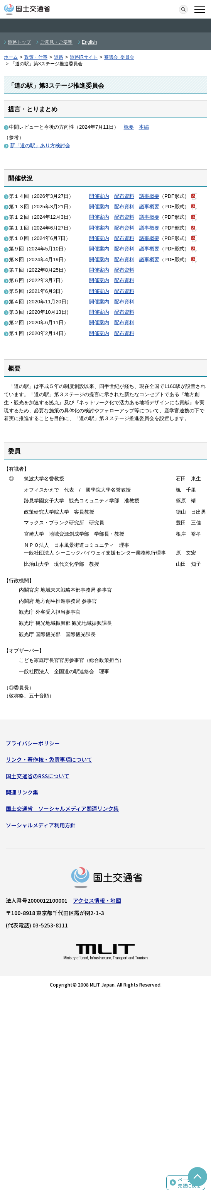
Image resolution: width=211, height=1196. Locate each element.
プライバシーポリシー (33, 743)
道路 (58, 57)
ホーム (11, 57)
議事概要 (149, 196)
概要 (129, 127)
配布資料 (124, 196)
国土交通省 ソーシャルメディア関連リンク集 (62, 808)
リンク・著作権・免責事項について (49, 759)
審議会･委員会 (119, 57)
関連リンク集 (22, 792)
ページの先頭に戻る (189, 1182)
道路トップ (19, 42)
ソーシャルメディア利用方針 (41, 825)
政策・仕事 (35, 57)
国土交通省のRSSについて (37, 776)
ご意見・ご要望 (56, 42)
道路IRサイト (84, 57)
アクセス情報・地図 (97, 900)
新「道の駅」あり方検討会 (40, 145)
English (89, 42)
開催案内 (99, 196)
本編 (144, 127)
